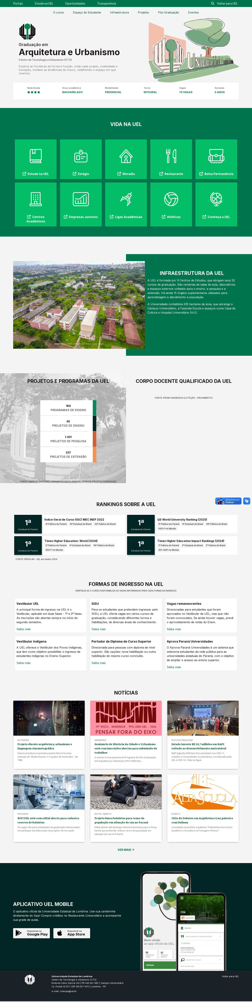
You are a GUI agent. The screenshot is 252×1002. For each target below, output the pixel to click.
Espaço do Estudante (87, 12)
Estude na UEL (44, 3)
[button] (23, 305)
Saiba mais (23, 630)
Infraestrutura (119, 12)
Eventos (193, 12)
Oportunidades (75, 3)
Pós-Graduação (168, 12)
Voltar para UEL (227, 3)
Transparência (106, 3)
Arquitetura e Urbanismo (69, 52)
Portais (18, 3)
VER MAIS (126, 850)
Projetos (143, 12)
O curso (58, 12)
